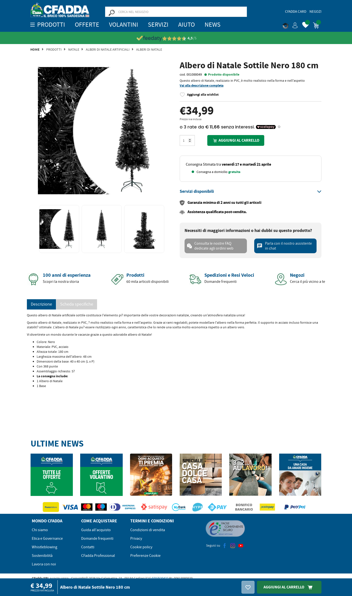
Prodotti (54, 49)
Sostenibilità (42, 555)
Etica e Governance (47, 538)
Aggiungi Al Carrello (289, 587)
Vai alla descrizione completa (201, 85)
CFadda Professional (98, 555)
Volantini (123, 25)
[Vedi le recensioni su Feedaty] (176, 38)
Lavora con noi (44, 564)
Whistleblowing (44, 547)
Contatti (87, 547)
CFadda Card (295, 11)
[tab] (250, 191)
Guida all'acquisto (96, 529)
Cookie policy (141, 547)
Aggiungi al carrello (235, 140)
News (212, 25)
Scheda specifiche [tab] (76, 304)
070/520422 (160, 578)
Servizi (158, 25)
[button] (290, 24)
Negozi (315, 11)
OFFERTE (87, 25)
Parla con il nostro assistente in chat (284, 246)
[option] (101, 130)
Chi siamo (40, 529)
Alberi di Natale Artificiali (108, 49)
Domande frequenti (97, 538)
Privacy (136, 538)
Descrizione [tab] (41, 304)
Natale (73, 49)
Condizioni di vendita (147, 529)
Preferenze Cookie (145, 555)
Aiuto (186, 25)
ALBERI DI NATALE (149, 49)
